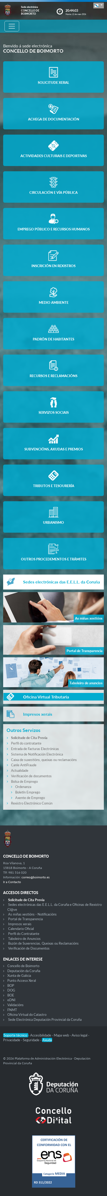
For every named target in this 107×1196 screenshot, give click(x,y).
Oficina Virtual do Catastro (26, 1014)
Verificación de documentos (31, 776)
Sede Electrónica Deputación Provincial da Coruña (45, 1019)
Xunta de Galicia (19, 975)
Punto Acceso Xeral (21, 980)
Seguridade (31, 1040)
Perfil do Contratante (23, 934)
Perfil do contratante (26, 743)
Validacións (15, 1005)
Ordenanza (23, 787)
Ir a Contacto (12, 882)
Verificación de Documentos (29, 948)
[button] (98, 5)
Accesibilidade (41, 1035)
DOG (11, 990)
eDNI (11, 1000)
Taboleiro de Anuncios (24, 938)
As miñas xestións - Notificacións (32, 914)
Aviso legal (80, 1035)
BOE (10, 995)
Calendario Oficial (21, 929)
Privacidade (12, 1040)
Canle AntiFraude (23, 765)
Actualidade (19, 770)
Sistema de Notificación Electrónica (37, 754)
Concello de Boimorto (23, 966)
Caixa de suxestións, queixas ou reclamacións (44, 760)
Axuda (47, 1040)
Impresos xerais (19, 924)
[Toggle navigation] (11, 26)
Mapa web (62, 1035)
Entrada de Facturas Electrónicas (35, 749)
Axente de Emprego (30, 798)
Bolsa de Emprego (24, 781)
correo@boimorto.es (36, 877)
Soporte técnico (16, 1035)
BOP (10, 985)
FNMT (12, 1010)
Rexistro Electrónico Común (31, 803)
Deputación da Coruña (23, 971)
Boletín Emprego (27, 792)
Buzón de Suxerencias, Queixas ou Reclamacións (43, 943)
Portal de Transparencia (25, 919)
